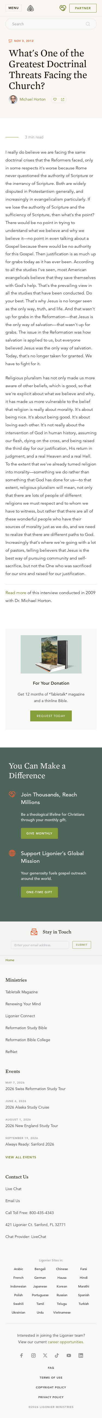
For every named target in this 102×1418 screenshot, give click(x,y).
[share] (62, 99)
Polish (18, 1295)
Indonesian (18, 1286)
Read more (15, 592)
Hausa (61, 1277)
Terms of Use (51, 1377)
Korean (62, 1286)
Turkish (84, 1303)
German (40, 1277)
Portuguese (40, 1295)
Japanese (40, 1286)
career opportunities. (66, 1341)
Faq (51, 1368)
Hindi (84, 1277)
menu (13, 8)
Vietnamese (62, 1312)
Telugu (62, 1303)
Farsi (83, 1269)
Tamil (40, 1303)
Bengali (40, 1269)
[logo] (30, 8)
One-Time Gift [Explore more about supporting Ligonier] (39, 892)
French (18, 1277)
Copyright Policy (51, 1387)
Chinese (62, 1269)
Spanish (83, 1295)
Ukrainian (18, 1312)
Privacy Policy (51, 1397)
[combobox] (44, 24)
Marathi (83, 1286)
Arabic (18, 1269)
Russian (62, 1295)
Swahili (18, 1303)
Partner (83, 8)
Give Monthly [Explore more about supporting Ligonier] (39, 833)
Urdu (40, 1312)
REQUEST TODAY (51, 716)
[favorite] (55, 99)
